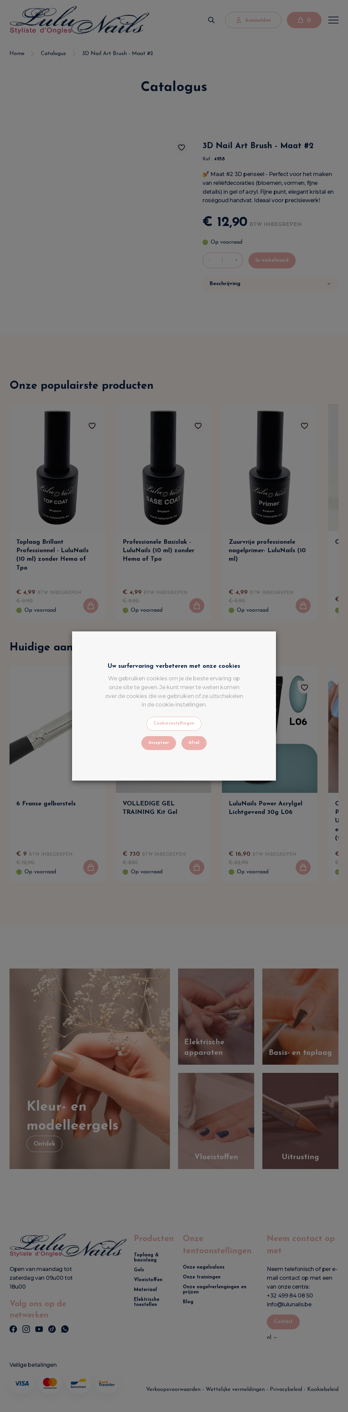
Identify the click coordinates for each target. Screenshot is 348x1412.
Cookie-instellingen (174, 723)
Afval (194, 743)
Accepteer (159, 743)
